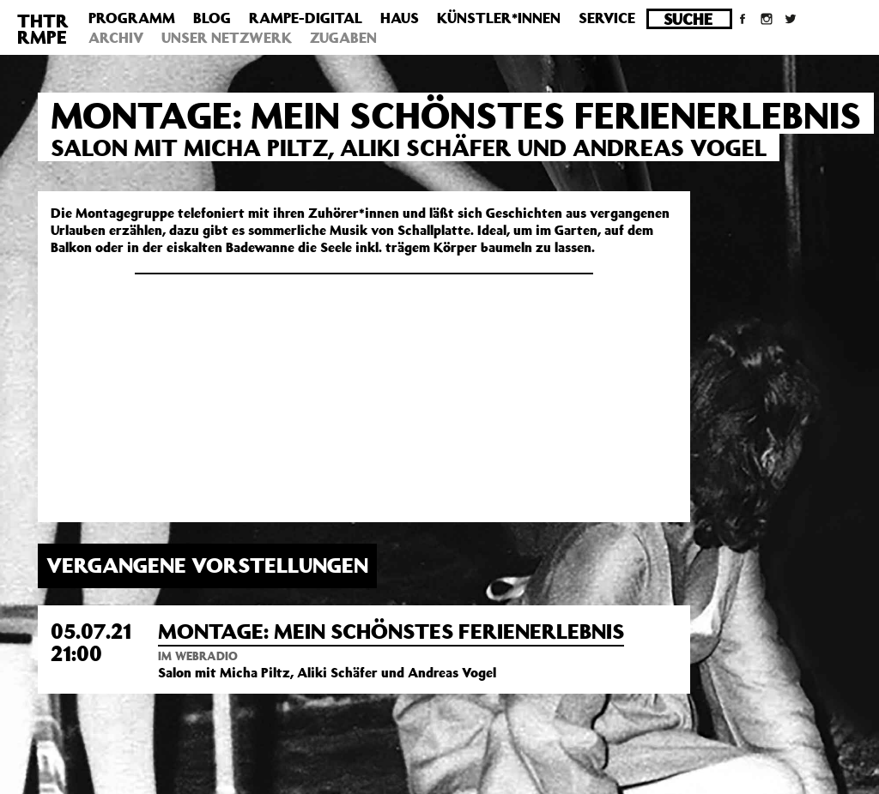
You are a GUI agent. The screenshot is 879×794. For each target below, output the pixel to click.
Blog (212, 18)
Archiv (115, 37)
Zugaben (343, 37)
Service (607, 18)
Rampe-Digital (305, 18)
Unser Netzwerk (226, 37)
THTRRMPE (43, 29)
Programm (131, 18)
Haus (399, 18)
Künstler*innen (499, 18)
